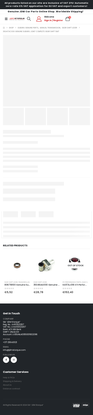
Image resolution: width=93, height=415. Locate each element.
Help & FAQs (9, 377)
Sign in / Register (53, 20)
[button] (29, 19)
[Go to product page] (17, 265)
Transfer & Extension (27, 282)
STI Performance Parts (71, 282)
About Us (7, 385)
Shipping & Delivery (12, 381)
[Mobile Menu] (6, 18)
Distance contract (11, 388)
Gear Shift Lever (11, 282)
